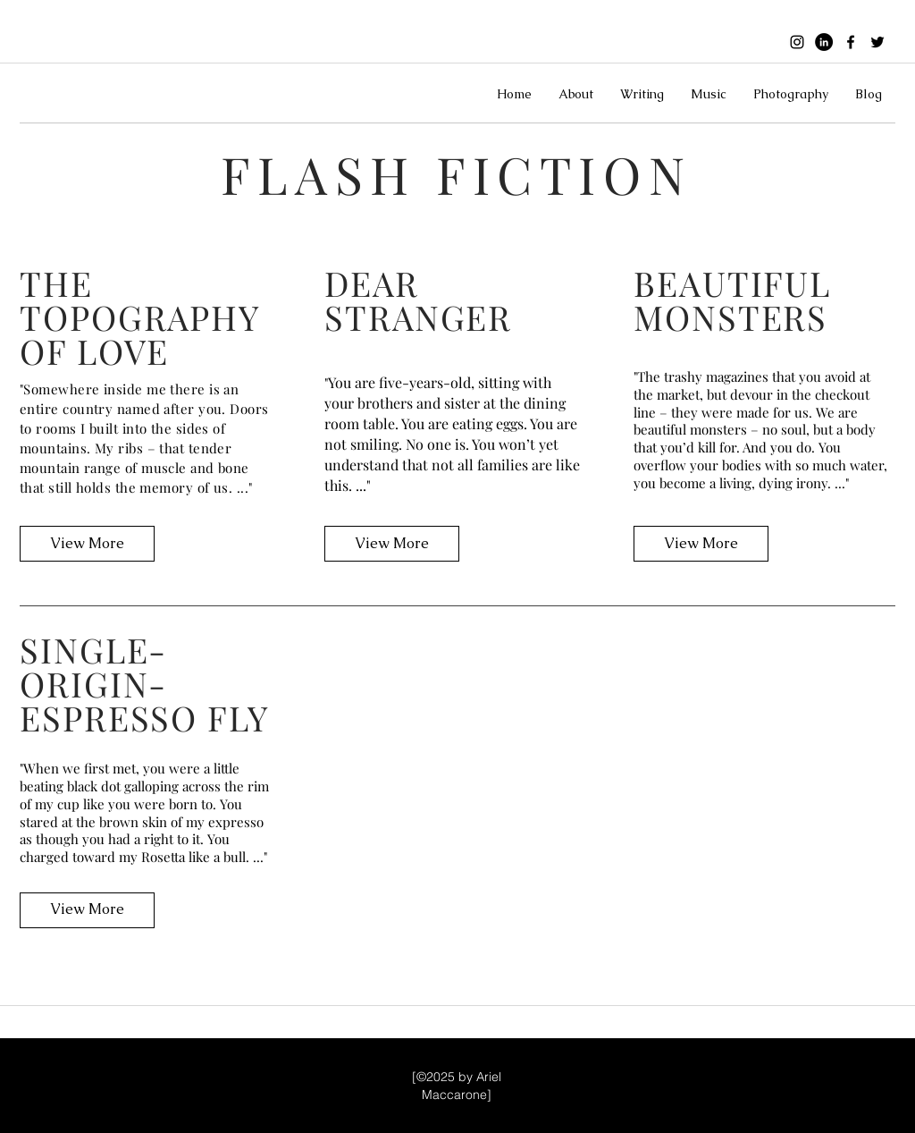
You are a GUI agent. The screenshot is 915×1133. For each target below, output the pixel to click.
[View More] (87, 544)
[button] (576, 93)
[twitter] (877, 42)
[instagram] (797, 42)
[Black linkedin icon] (824, 42)
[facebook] (851, 42)
